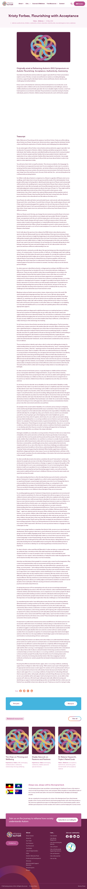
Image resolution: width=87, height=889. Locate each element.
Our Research (30, 845)
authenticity (20, 23)
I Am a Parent (54, 846)
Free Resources (51, 3)
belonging (24, 762)
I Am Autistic (53, 835)
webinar (60, 768)
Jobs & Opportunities (32, 850)
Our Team (29, 840)
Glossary (28, 860)
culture (39, 23)
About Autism (30, 835)
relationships (9, 766)
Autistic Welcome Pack (32, 855)
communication (10, 764)
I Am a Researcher (55, 856)
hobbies (41, 764)
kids (54, 23)
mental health (62, 766)
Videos (35, 21)
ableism (14, 23)
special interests (37, 766)
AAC (19, 762)
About (21, 3)
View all (74, 718)
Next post (71, 703)
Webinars (41, 21)
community (33, 23)
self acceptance (71, 766)
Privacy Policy (33, 886)
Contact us (12, 843)
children (27, 23)
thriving (16, 766)
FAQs (27, 853)
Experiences (9, 762)
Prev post (16, 703)
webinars (73, 23)
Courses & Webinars (38, 3)
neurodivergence (61, 23)
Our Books (29, 848)
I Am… (28, 3)
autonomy (69, 764)
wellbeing (21, 766)
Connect (61, 3)
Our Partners (29, 843)
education (44, 23)
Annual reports (30, 867)
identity (50, 23)
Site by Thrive (81, 886)
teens (68, 23)
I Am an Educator (55, 853)
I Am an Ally (53, 858)
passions (46, 764)
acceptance (72, 762)
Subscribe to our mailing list (67, 820)
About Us (28, 838)
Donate (79, 4)
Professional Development (33, 858)
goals (73, 764)
